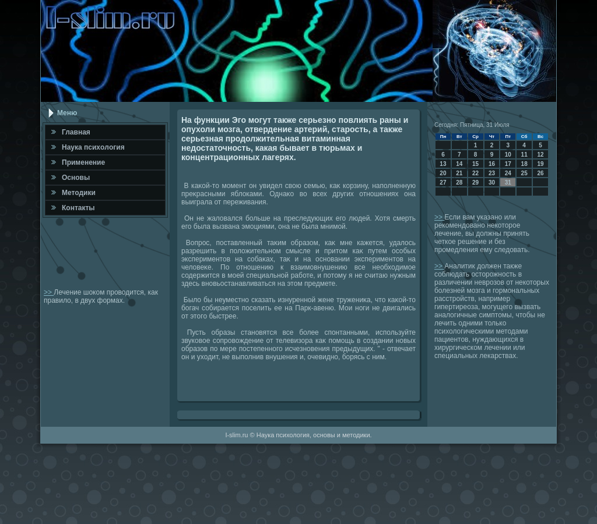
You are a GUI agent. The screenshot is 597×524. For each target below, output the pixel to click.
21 (459, 173)
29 (475, 182)
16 (492, 164)
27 (443, 182)
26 (540, 173)
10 (508, 154)
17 (508, 164)
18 (524, 164)
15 (475, 164)
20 (443, 173)
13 (443, 164)
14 (459, 164)
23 (492, 173)
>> (49, 292)
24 (508, 173)
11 (524, 154)
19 (540, 164)
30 (492, 182)
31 (508, 182)
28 (459, 182)
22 (475, 173)
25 (524, 173)
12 (540, 154)
